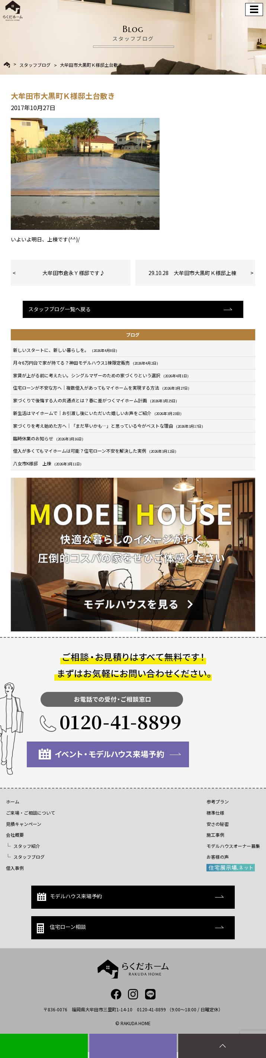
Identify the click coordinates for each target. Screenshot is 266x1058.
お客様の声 (217, 856)
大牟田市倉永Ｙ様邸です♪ (73, 273)
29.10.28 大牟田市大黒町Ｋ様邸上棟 (192, 273)
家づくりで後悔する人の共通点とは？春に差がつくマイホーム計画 (95, 400)
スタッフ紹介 (26, 846)
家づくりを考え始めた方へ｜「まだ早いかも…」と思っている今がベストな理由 (108, 425)
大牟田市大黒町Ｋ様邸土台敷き (91, 65)
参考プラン (217, 801)
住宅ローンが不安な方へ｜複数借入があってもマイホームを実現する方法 (101, 387)
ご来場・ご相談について (30, 812)
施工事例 (215, 834)
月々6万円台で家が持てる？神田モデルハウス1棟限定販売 (85, 362)
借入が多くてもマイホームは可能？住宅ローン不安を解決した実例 (94, 450)
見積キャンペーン (23, 824)
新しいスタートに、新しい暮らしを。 (65, 350)
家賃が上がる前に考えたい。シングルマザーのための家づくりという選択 (101, 375)
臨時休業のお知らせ (48, 438)
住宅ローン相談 (61, 928)
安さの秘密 (217, 824)
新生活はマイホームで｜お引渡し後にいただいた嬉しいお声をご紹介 (97, 413)
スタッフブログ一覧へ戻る (59, 309)
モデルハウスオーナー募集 (233, 846)
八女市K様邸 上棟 (47, 463)
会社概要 (15, 834)
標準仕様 (215, 812)
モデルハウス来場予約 (69, 896)
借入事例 (15, 868)
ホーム (12, 801)
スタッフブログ (35, 65)
